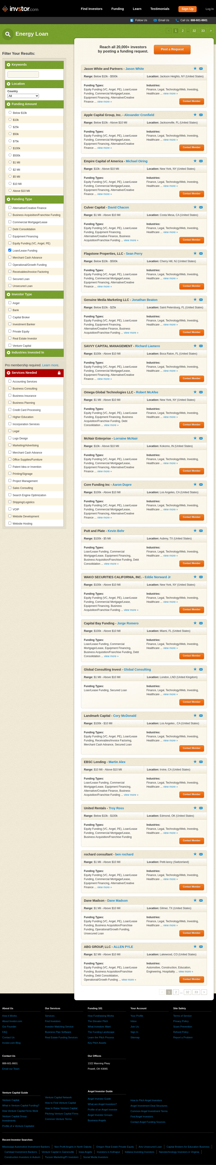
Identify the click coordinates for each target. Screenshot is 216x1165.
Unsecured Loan (20, 286)
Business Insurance (22, 395)
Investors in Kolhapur (108, 1152)
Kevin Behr (116, 531)
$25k (14, 127)
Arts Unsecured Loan (150, 1146)
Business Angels (97, 1120)
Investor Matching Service (59, 1026)
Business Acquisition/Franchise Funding (34, 215)
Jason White (134, 69)
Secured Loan (18, 279)
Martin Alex (117, 762)
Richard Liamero (147, 346)
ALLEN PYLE (123, 947)
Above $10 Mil (19, 191)
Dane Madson (117, 900)
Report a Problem (183, 1037)
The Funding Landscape (101, 1032)
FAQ (4, 1032)
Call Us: (193, 20)
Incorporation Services (24, 424)
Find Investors (92, 9)
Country (12, 91)
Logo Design (18, 438)
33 (203, 30)
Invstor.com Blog (11, 1042)
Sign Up (188, 9)
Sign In (134, 1032)
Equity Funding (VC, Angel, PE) (29, 243)
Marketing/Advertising (23, 445)
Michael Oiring (136, 161)
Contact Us (8, 1037)
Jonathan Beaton (145, 300)
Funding (117, 9)
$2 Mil (14, 169)
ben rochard (124, 854)
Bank (13, 310)
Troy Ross (116, 808)
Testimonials (160, 9)
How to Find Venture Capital (60, 1102)
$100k (14, 148)
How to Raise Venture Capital (61, 1108)
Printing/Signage (20, 473)
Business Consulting (22, 388)
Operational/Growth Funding (27, 264)
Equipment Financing (23, 236)
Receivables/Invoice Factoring (28, 271)
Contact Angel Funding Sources (147, 1122)
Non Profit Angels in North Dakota (72, 1146)
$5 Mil (14, 176)
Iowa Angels (85, 1152)
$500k (14, 155)
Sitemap (135, 1037)
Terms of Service (182, 1015)
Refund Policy (181, 1032)
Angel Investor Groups (100, 1115)
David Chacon (118, 207)
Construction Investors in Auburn (22, 1157)
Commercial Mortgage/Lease (27, 222)
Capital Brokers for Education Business (187, 1146)
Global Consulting (137, 669)
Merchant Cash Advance (25, 257)
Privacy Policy (181, 1021)
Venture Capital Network (58, 1097)
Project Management (23, 481)
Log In (210, 9)
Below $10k (18, 113)
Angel (13, 303)
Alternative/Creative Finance (27, 208)
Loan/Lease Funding (22, 250)
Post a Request (172, 49)
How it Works (9, 1015)
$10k (14, 120)
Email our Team (10, 1068)
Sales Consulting (20, 488)
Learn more (50, 365)
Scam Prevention (182, 1026)
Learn (137, 9)
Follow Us (141, 20)
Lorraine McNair (126, 438)
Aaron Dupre (122, 484)
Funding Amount (24, 104)
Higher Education (20, 417)
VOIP (13, 509)
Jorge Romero (128, 623)
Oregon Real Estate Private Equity (115, 1146)
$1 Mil (14, 162)
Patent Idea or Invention (24, 466)
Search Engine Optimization (27, 495)
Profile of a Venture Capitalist (18, 1126)
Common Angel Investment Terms (149, 1111)
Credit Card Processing (24, 410)
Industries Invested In (28, 352)
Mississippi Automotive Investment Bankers (26, 1146)
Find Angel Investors (141, 1116)
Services (49, 1015)
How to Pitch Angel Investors (146, 1100)
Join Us (134, 1026)
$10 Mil (15, 184)
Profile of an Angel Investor (102, 1109)
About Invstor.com (12, 1021)
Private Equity (18, 331)
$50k (14, 134)
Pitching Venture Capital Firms (61, 1113)
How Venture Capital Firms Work (20, 1111)
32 (194, 30)
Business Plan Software (58, 1032)
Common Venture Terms (58, 1119)
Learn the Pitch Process (101, 1037)
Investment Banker (21, 324)
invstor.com (20, 9)
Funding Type (22, 199)
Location (18, 83)
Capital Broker (19, 317)
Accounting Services (22, 381)
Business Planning (21, 402)
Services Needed (24, 372)
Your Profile (136, 1015)
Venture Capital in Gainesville (58, 1152)
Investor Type (22, 294)
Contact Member (201, 68)
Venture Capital (19, 345)
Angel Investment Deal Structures (148, 1105)
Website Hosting (20, 523)
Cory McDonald (124, 716)
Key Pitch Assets (97, 1042)
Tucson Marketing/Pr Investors (62, 1157)
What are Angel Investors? (102, 1104)
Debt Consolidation (22, 229)
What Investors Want (99, 1026)
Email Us (163, 20)
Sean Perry (134, 253)
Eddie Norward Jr (158, 577)
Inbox (133, 1021)
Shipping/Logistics (21, 502)
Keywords (19, 64)
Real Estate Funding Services (61, 1037)
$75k (14, 141)
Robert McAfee (147, 392)
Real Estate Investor (22, 338)
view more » (104, 101)
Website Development (23, 516)
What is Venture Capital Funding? (20, 1105)
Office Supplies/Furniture (25, 459)
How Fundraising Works (101, 1015)
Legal (13, 431)
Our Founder (9, 1026)
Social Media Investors (95, 1157)
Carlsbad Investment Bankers (20, 1152)
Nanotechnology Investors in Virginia (179, 1152)
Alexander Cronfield (139, 115)
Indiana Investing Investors (139, 1152)
